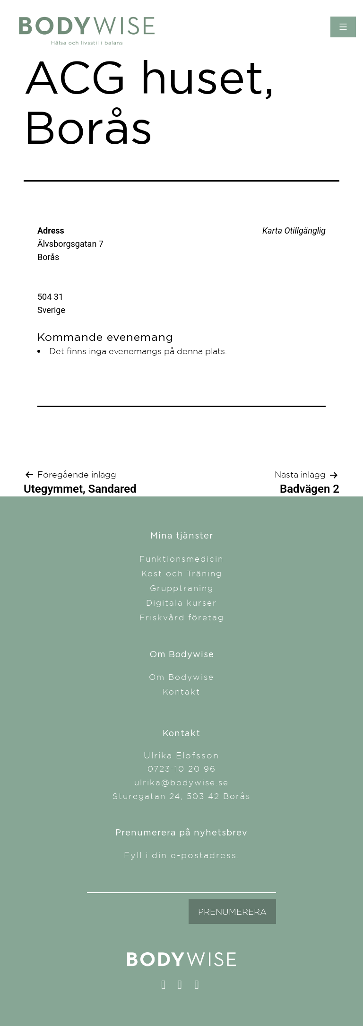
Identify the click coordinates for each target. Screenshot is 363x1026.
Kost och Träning (181, 573)
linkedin (201, 986)
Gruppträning (182, 588)
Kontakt (181, 691)
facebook (167, 986)
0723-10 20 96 (181, 769)
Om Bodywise (181, 677)
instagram (184, 986)
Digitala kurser (181, 603)
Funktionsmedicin (181, 559)
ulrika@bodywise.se (181, 782)
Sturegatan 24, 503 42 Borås (181, 796)
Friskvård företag (181, 617)
